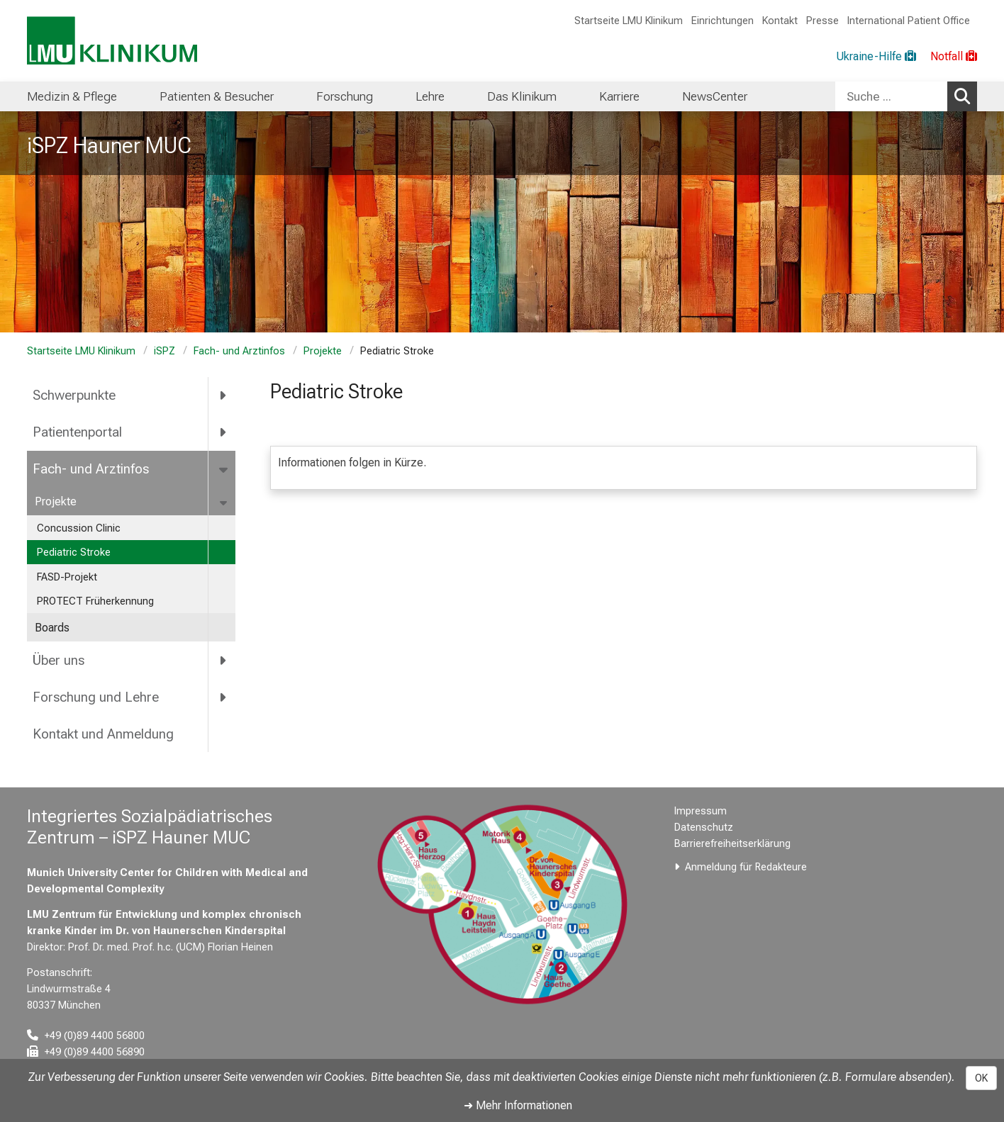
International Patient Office (908, 21)
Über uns (58, 660)
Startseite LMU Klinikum (628, 21)
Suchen (965, 95)
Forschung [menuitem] (344, 96)
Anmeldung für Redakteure (746, 867)
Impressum (700, 811)
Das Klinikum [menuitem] (522, 96)
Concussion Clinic (79, 528)
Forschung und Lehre (96, 697)
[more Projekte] (224, 502)
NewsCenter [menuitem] (714, 96)
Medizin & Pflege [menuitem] (72, 96)
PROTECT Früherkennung (95, 601)
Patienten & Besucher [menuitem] (217, 96)
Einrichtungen (722, 21)
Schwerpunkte (74, 395)
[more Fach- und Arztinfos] (224, 469)
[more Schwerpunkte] (223, 395)
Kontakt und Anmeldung (103, 734)
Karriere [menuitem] (619, 96)
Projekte (322, 351)
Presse (822, 21)
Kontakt (780, 21)
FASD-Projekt (67, 577)
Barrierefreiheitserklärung (732, 844)
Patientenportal (77, 432)
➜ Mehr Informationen (518, 1105)
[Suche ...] (891, 96)
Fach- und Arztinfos (239, 351)
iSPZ (164, 351)
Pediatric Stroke (74, 552)
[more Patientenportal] (223, 432)
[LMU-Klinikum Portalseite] (112, 40)
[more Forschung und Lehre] (223, 696)
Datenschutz (703, 827)
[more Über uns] (223, 659)
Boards (52, 627)
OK (981, 1078)
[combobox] (906, 96)
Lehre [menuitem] (430, 96)
